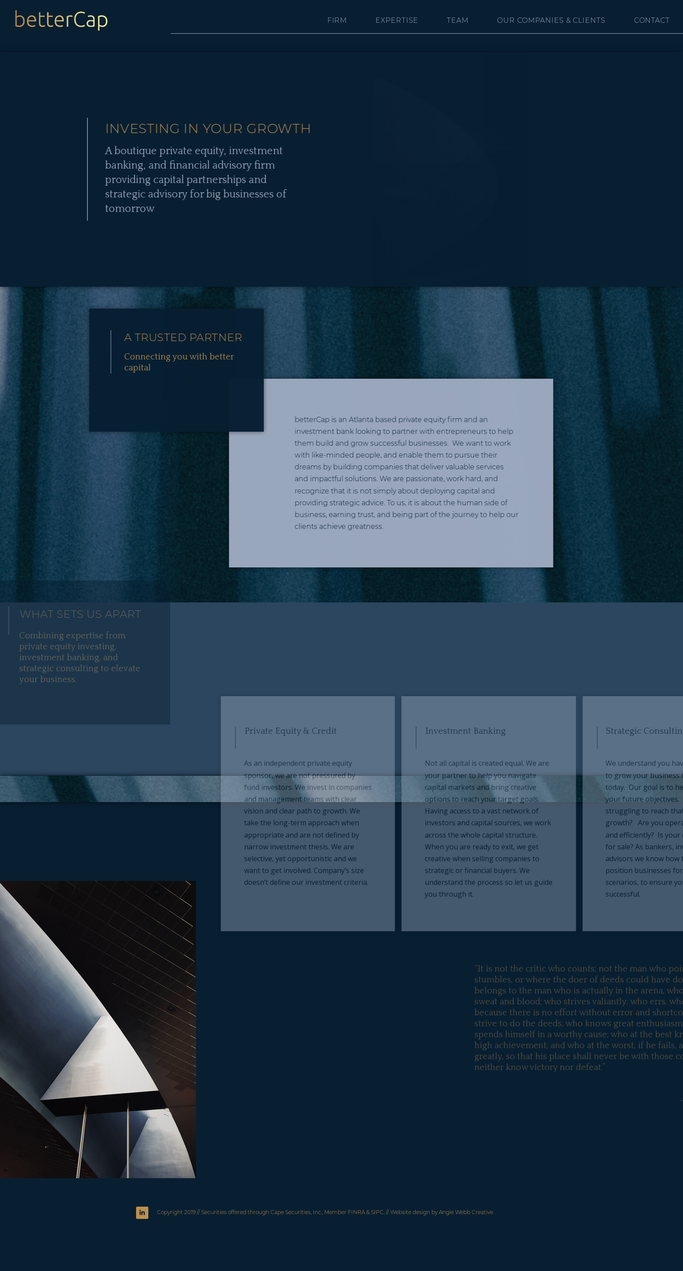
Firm (337, 20)
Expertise (396, 20)
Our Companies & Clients (551, 20)
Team (458, 20)
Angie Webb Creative (466, 1212)
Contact (652, 20)
